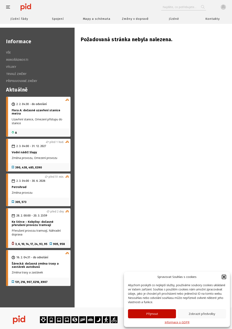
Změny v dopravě (135, 19)
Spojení (58, 19)
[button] (224, 277)
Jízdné (174, 19)
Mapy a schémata (96, 19)
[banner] (38, 7)
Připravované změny (21, 81)
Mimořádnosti (17, 60)
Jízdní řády (19, 19)
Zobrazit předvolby (202, 314)
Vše (8, 52)
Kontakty (212, 19)
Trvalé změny (16, 74)
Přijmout (152, 314)
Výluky (11, 67)
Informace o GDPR (177, 322)
